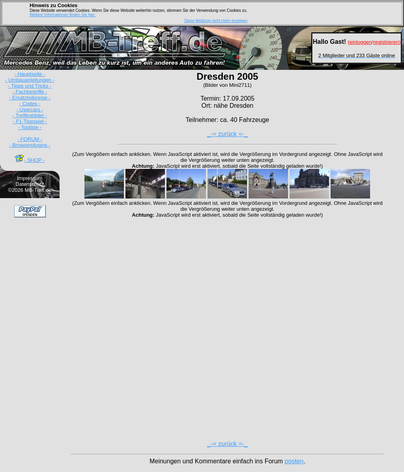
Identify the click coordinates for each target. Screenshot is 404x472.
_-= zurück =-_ (227, 134)
